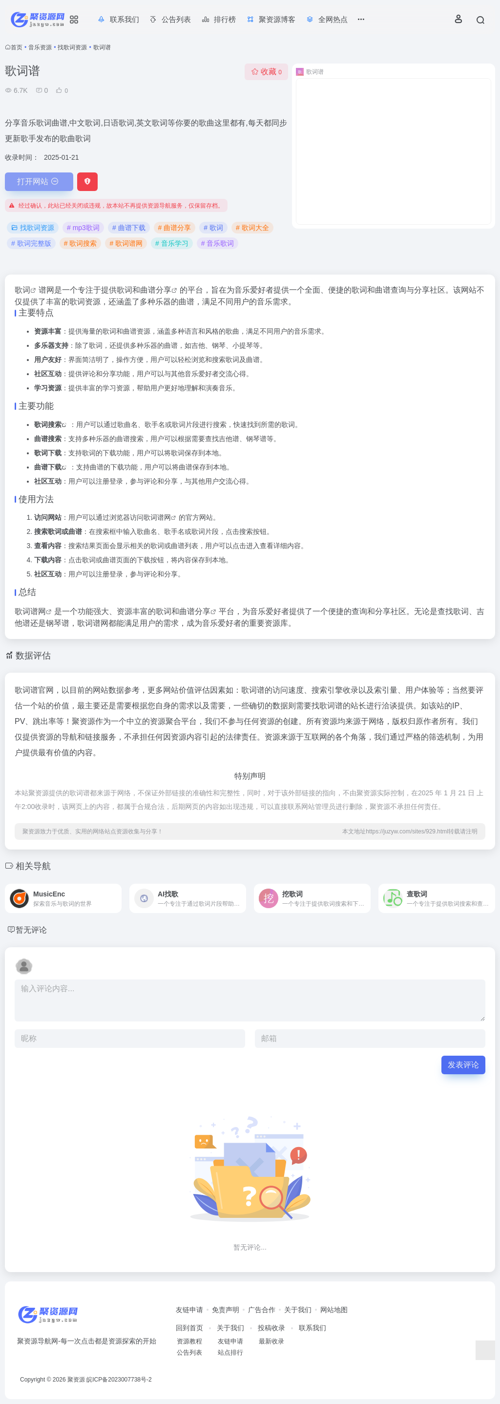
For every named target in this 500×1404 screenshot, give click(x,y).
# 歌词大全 (252, 228)
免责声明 (225, 1310)
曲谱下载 (48, 467)
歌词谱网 (157, 517)
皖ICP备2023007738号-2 (118, 1379)
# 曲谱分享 (174, 228)
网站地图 (334, 1310)
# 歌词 (213, 228)
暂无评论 (33, 930)
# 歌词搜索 (80, 243)
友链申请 (189, 1310)
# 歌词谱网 (126, 243)
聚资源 (76, 1379)
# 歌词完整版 (31, 243)
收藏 (266, 71)
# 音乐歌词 (217, 243)
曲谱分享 (155, 290)
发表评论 (463, 1065)
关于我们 (298, 1310)
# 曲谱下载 (129, 228)
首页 (16, 47)
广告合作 (261, 1310)
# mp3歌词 (83, 228)
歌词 (22, 290)
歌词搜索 (48, 424)
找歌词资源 (72, 47)
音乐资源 (40, 47)
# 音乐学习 (171, 243)
